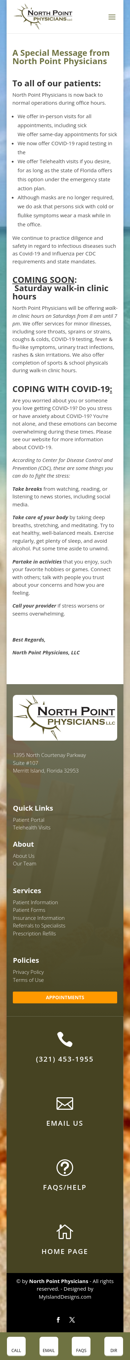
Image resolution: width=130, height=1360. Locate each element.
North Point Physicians (58, 1281)
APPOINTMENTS (65, 997)
